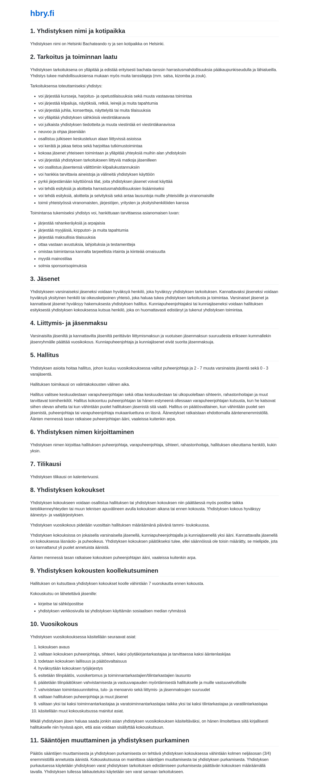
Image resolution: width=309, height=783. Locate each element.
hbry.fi (42, 13)
